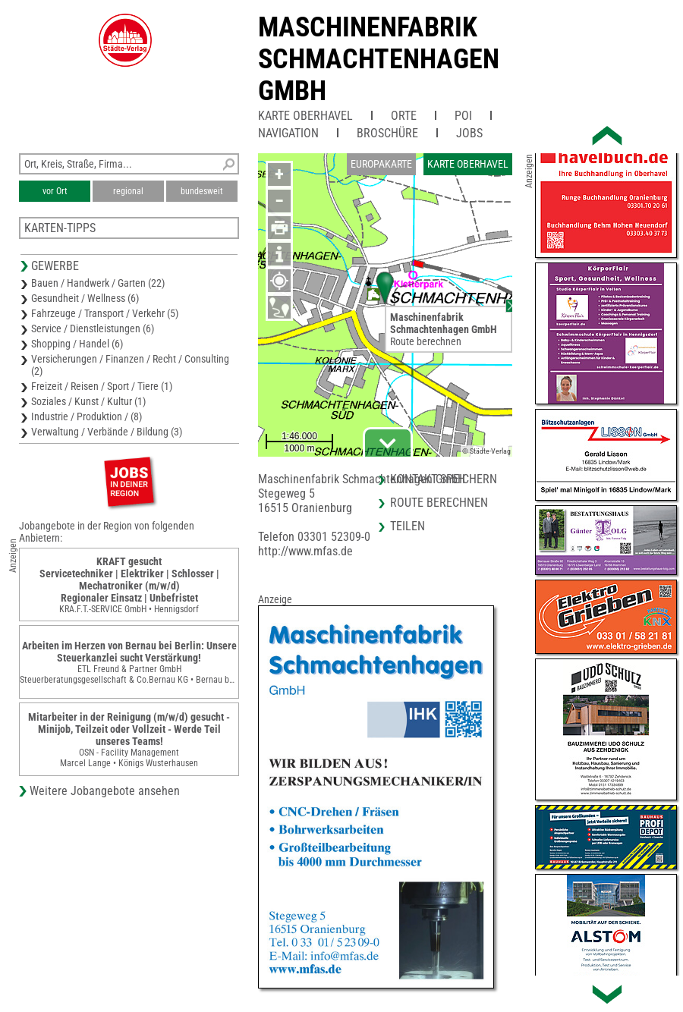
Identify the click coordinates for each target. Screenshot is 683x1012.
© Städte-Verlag (486, 451)
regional (128, 191)
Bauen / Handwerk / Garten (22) (98, 283)
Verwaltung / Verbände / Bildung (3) (106, 432)
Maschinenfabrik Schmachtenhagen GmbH (378, 59)
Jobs (469, 133)
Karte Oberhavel (305, 115)
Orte (404, 115)
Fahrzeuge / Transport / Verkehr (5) (104, 313)
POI (463, 115)
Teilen (407, 526)
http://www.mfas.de (305, 551)
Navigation (288, 133)
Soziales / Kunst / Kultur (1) (88, 401)
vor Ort (55, 191)
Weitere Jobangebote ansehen (105, 791)
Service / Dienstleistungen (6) (92, 328)
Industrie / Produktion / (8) (86, 416)
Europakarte (381, 164)
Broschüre (387, 133)
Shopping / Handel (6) (77, 344)
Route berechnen (425, 341)
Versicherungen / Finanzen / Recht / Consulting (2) (130, 365)
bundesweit (202, 191)
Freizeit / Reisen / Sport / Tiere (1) (101, 386)
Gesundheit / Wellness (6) (85, 298)
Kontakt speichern (443, 479)
